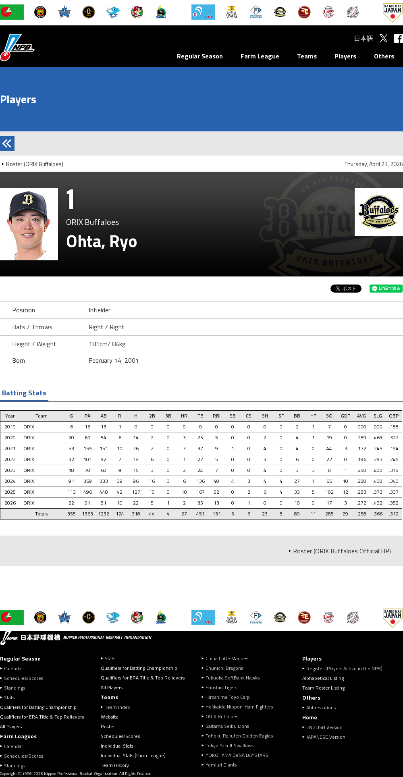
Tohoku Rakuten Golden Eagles (239, 736)
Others (384, 56)
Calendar (13, 668)
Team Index (117, 707)
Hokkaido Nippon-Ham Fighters (239, 707)
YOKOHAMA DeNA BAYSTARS (237, 755)
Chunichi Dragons (224, 668)
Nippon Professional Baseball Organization (37, 47)
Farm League (260, 56)
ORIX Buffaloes (222, 716)
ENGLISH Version (324, 727)
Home (309, 717)
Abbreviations (321, 707)
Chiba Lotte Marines (227, 658)
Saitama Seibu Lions (227, 726)
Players (345, 56)
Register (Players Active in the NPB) (346, 668)
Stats (9, 697)
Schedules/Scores (23, 678)
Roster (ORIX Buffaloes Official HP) (342, 551)
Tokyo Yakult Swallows (229, 745)
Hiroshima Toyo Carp (228, 697)
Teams (307, 56)
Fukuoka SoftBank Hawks (233, 677)
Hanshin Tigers (221, 687)
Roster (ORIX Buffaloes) (34, 164)
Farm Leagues (18, 736)
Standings (14, 688)
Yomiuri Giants (221, 765)
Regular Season (200, 56)
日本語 (363, 38)
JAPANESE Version (325, 737)
